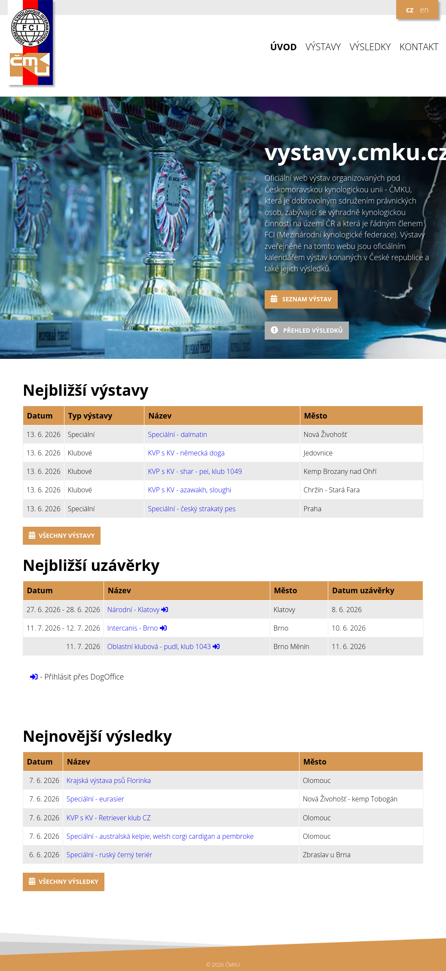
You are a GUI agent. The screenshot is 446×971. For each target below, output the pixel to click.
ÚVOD (283, 47)
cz (410, 9)
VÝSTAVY (323, 47)
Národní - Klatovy (133, 609)
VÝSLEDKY (370, 47)
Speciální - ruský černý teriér (110, 854)
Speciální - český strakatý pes (191, 508)
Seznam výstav (301, 299)
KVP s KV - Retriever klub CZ (109, 817)
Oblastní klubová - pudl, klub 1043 (159, 646)
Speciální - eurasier (95, 799)
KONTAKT (419, 47)
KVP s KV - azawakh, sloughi (189, 490)
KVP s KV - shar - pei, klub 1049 (195, 471)
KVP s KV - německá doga (186, 453)
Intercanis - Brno (132, 628)
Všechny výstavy (62, 535)
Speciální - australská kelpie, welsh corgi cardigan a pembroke (160, 836)
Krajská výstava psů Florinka (109, 780)
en (424, 9)
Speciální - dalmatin (177, 434)
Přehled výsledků (307, 330)
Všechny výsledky (63, 881)
